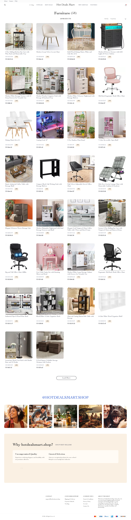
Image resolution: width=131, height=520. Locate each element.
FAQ (16, 1)
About (5, 1)
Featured (93, 5)
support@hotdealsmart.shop (53, 499)
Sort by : (107, 19)
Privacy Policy (87, 502)
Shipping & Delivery (70, 499)
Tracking (67, 504)
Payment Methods (69, 502)
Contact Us (86, 506)
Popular (39, 5)
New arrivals (83, 5)
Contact (11, 1)
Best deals (49, 5)
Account (85, 504)
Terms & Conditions (88, 499)
